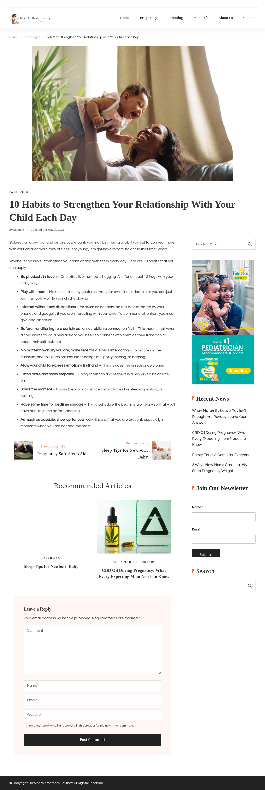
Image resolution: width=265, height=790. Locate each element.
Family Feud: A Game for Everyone (221, 455)
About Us (226, 18)
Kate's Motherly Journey (54, 783)
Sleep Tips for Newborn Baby (51, 566)
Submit (206, 554)
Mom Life (200, 18)
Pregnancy (148, 18)
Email (197, 529)
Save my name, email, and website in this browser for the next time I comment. (81, 725)
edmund (18, 230)
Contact (249, 18)
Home (125, 18)
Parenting (175, 18)
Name (197, 507)
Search (205, 571)
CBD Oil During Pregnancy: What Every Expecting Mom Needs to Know (219, 439)
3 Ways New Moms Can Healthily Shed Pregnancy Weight (219, 468)
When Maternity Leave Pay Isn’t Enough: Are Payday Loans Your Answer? (219, 417)
